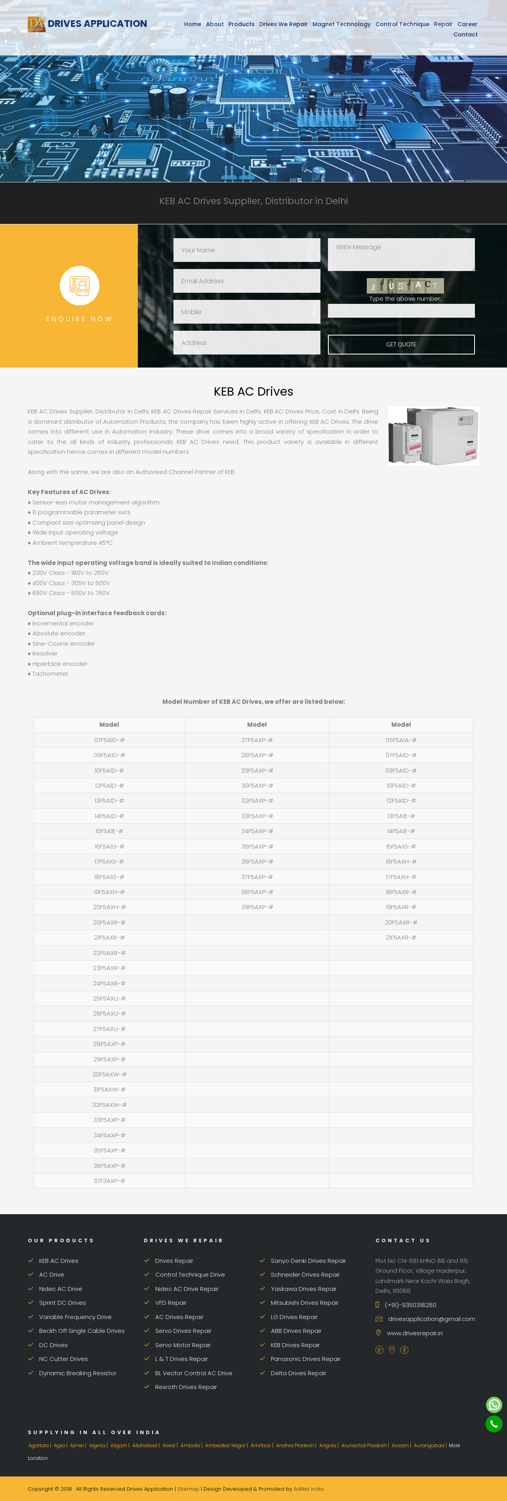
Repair (443, 24)
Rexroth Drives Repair (180, 1387)
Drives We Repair (283, 24)
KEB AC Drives (53, 1261)
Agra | (61, 1445)
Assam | (402, 1445)
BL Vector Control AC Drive (188, 1373)
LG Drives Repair (288, 1317)
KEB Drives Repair (289, 1345)
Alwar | (170, 1445)
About (215, 24)
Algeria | (99, 1445)
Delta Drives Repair (292, 1373)
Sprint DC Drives (57, 1302)
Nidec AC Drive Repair (181, 1289)
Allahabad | (146, 1445)
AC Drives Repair (174, 1317)
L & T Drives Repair (176, 1359)
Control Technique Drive (184, 1274)
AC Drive (46, 1274)
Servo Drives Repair (178, 1331)
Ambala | (192, 1445)
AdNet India (309, 1489)
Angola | (329, 1445)
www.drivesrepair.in (409, 1333)
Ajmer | (79, 1445)
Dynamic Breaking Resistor (72, 1373)
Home (192, 24)
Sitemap (188, 1489)
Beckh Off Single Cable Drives (76, 1331)
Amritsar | (262, 1445)
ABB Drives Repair (290, 1331)
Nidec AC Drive (55, 1289)
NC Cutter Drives (58, 1359)
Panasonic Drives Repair (300, 1359)
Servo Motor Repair (177, 1345)
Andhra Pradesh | (297, 1445)
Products (242, 24)
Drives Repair (168, 1261)
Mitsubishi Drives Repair (299, 1302)
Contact (466, 34)
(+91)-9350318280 (405, 1305)
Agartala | (40, 1445)
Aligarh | (121, 1445)
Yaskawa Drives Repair (298, 1289)
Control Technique (402, 24)
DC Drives (48, 1345)
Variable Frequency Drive (70, 1317)
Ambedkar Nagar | (227, 1445)
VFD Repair (165, 1302)
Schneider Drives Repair (299, 1274)
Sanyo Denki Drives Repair (302, 1261)
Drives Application (87, 23)
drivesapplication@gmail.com (425, 1319)
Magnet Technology (342, 24)
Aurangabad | (431, 1445)
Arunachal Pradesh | (365, 1445)
